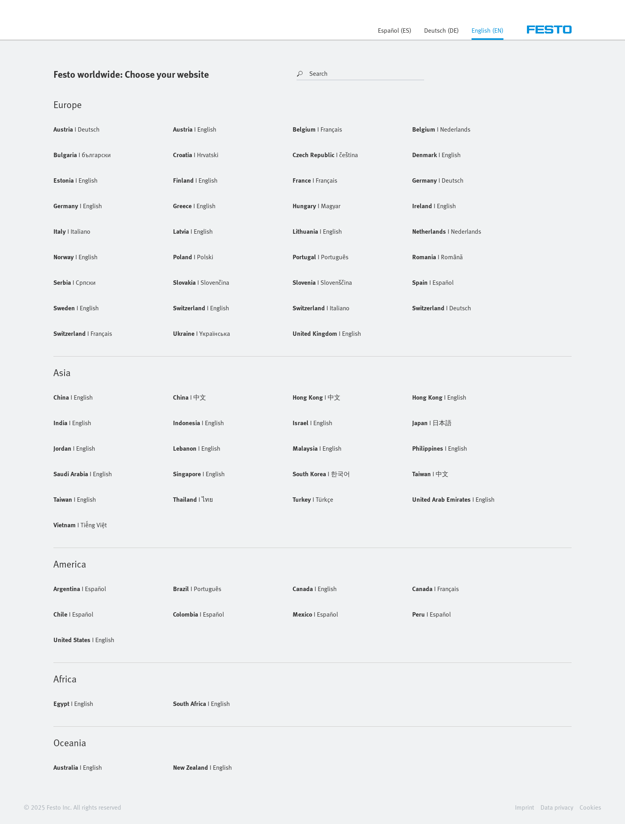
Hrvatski (195, 155)
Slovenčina (201, 282)
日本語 (432, 423)
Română (437, 257)
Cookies (590, 807)
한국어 (321, 474)
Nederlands (441, 129)
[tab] (487, 33)
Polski (193, 257)
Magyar (316, 206)
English (194, 129)
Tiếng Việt (80, 525)
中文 (189, 397)
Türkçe (313, 499)
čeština (325, 155)
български (82, 155)
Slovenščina (322, 282)
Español (433, 282)
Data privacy (556, 807)
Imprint (524, 807)
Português (320, 257)
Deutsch (76, 129)
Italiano (71, 231)
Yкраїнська (201, 333)
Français (317, 129)
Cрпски (74, 282)
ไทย (193, 499)
